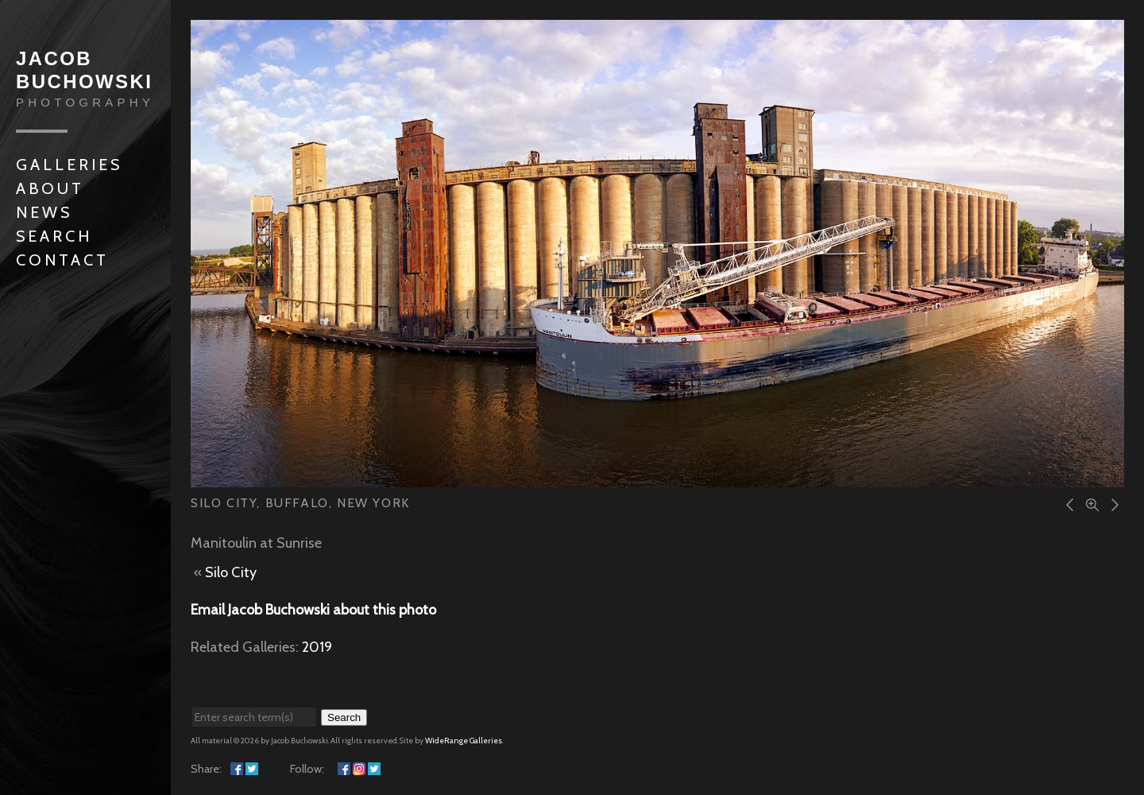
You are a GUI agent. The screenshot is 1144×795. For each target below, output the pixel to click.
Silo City (231, 572)
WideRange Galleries (463, 740)
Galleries (69, 164)
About (50, 188)
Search (54, 236)
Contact (62, 260)
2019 (317, 647)
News (44, 212)
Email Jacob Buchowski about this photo (313, 610)
